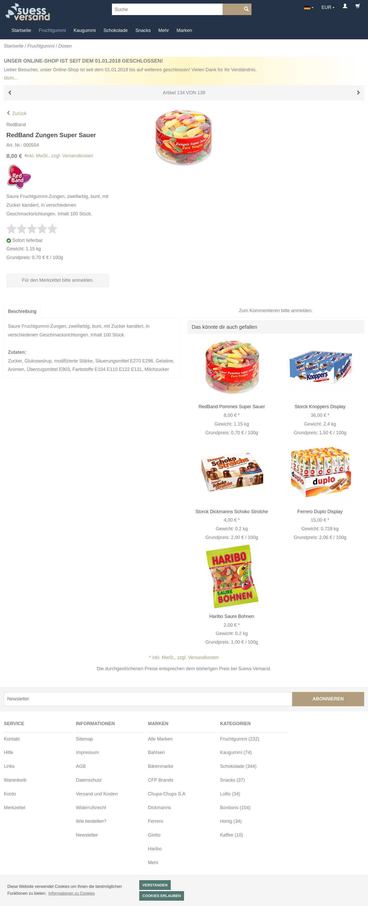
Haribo (155, 848)
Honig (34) (231, 821)
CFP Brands (160, 780)
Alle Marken (160, 739)
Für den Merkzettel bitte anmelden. (58, 280)
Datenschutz (89, 780)
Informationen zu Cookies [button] (71, 893)
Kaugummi (85, 30)
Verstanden (154, 885)
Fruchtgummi (52, 30)
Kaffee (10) (231, 835)
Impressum (87, 752)
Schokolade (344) (238, 766)
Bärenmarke (160, 766)
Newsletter (87, 835)
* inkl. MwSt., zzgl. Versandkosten (184, 657)
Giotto (154, 835)
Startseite (21, 30)
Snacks (143, 30)
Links (9, 766)
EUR (326, 7)
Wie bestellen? (91, 821)
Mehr (163, 30)
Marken (184, 30)
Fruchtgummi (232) (239, 739)
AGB (81, 766)
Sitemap (84, 739)
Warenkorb (15, 780)
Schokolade (115, 30)
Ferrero (155, 821)
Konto (10, 793)
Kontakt (12, 739)
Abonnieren (328, 698)
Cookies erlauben (161, 896)
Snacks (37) (232, 780)
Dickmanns (159, 807)
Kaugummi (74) (236, 752)
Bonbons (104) (235, 807)
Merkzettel (14, 807)
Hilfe (8, 752)
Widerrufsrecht (91, 807)
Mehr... (11, 78)
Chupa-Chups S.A (167, 793)
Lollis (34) (230, 793)
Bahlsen (156, 752)
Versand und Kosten (97, 793)
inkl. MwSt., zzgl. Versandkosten (59, 155)
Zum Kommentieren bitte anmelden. (276, 310)
